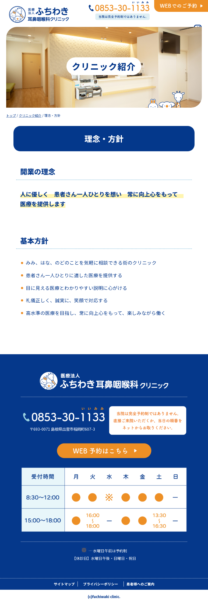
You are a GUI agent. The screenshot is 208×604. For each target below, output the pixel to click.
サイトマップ (64, 584)
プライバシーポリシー (100, 584)
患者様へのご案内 (140, 584)
